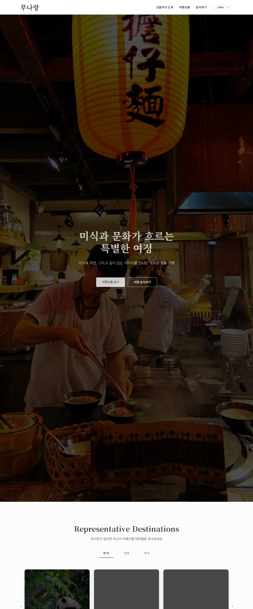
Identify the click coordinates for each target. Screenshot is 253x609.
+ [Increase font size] (228, 7)
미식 (106, 553)
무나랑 (29, 7)
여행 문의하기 (142, 282)
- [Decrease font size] (213, 7)
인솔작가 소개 (164, 7)
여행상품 (184, 7)
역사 (147, 553)
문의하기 (201, 7)
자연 (127, 553)
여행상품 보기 (110, 282)
